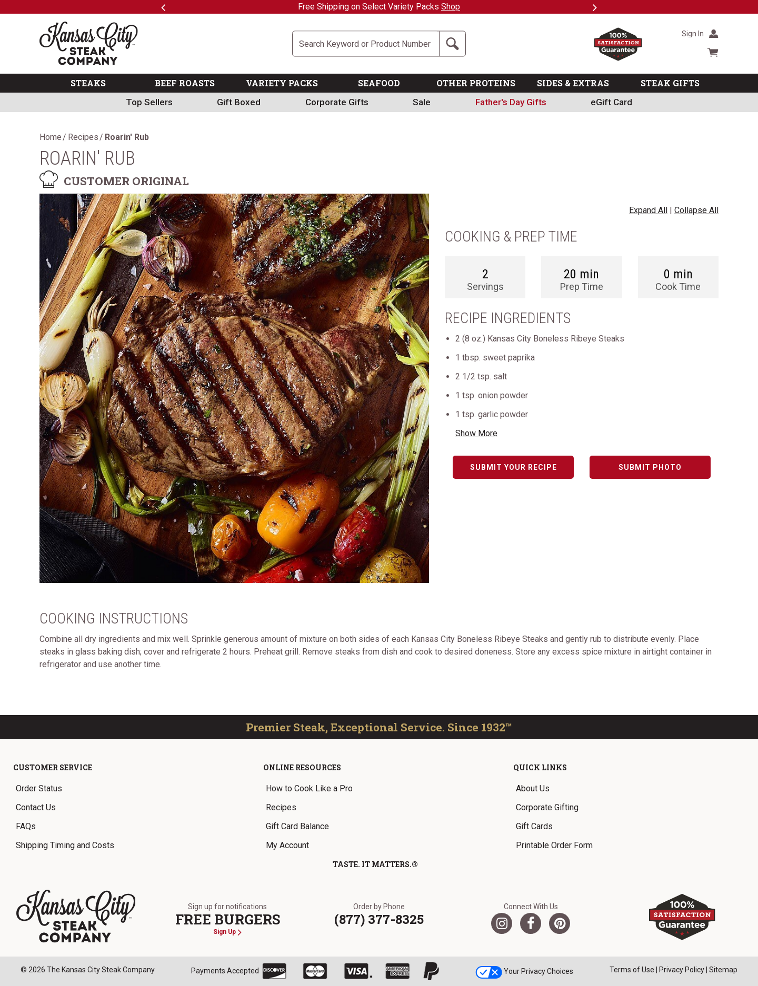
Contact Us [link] (36, 807)
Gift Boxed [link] (239, 102)
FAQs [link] (26, 826)
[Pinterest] (559, 923)
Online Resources (302, 767)
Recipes (83, 137)
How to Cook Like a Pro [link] (309, 788)
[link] (510, 102)
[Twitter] (501, 923)
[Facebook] (530, 923)
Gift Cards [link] (534, 826)
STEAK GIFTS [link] (670, 82)
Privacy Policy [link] (681, 969)
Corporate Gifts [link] (336, 102)
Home (50, 137)
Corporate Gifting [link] (547, 807)
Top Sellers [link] (149, 102)
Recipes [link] (281, 807)
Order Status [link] (39, 788)
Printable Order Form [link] (554, 845)
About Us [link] (533, 788)
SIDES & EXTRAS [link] (573, 82)
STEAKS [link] (88, 82)
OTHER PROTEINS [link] (475, 82)
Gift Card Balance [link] (297, 826)
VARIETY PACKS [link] (282, 82)
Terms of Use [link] (632, 969)
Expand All (648, 210)
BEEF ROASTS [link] (185, 82)
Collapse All (696, 210)
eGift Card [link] (611, 102)
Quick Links (540, 767)
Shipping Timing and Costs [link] (65, 845)
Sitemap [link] (723, 969)
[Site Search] (366, 44)
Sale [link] (422, 102)
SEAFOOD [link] (379, 82)
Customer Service (52, 767)
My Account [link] (287, 845)
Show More (476, 433)
